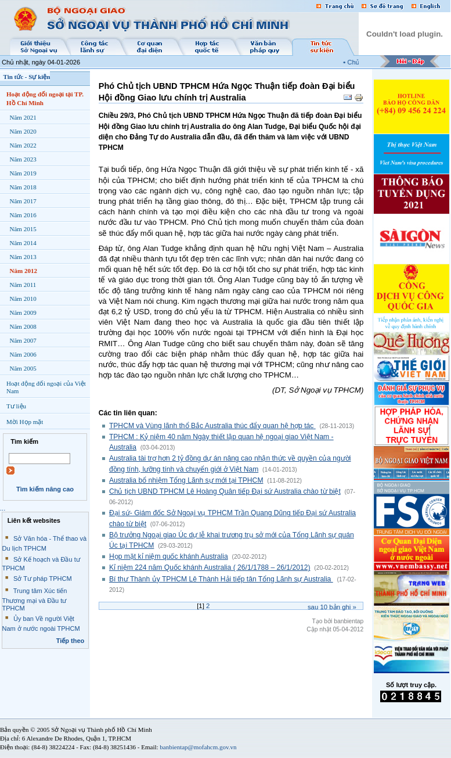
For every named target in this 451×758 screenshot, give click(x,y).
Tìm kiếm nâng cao (45, 489)
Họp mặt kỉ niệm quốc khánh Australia (168, 556)
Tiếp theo (70, 640)
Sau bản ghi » (332, 606)
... (2, 508)
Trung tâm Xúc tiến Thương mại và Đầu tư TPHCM (34, 599)
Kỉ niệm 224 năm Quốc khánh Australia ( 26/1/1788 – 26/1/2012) (210, 567)
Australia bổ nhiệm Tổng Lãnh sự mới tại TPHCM (186, 480)
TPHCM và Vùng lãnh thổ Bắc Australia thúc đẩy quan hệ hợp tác (212, 426)
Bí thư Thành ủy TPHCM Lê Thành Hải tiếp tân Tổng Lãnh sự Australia (221, 579)
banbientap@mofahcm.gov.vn (198, 746)
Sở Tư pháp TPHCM (42, 578)
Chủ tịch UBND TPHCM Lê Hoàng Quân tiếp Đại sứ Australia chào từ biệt (225, 491)
